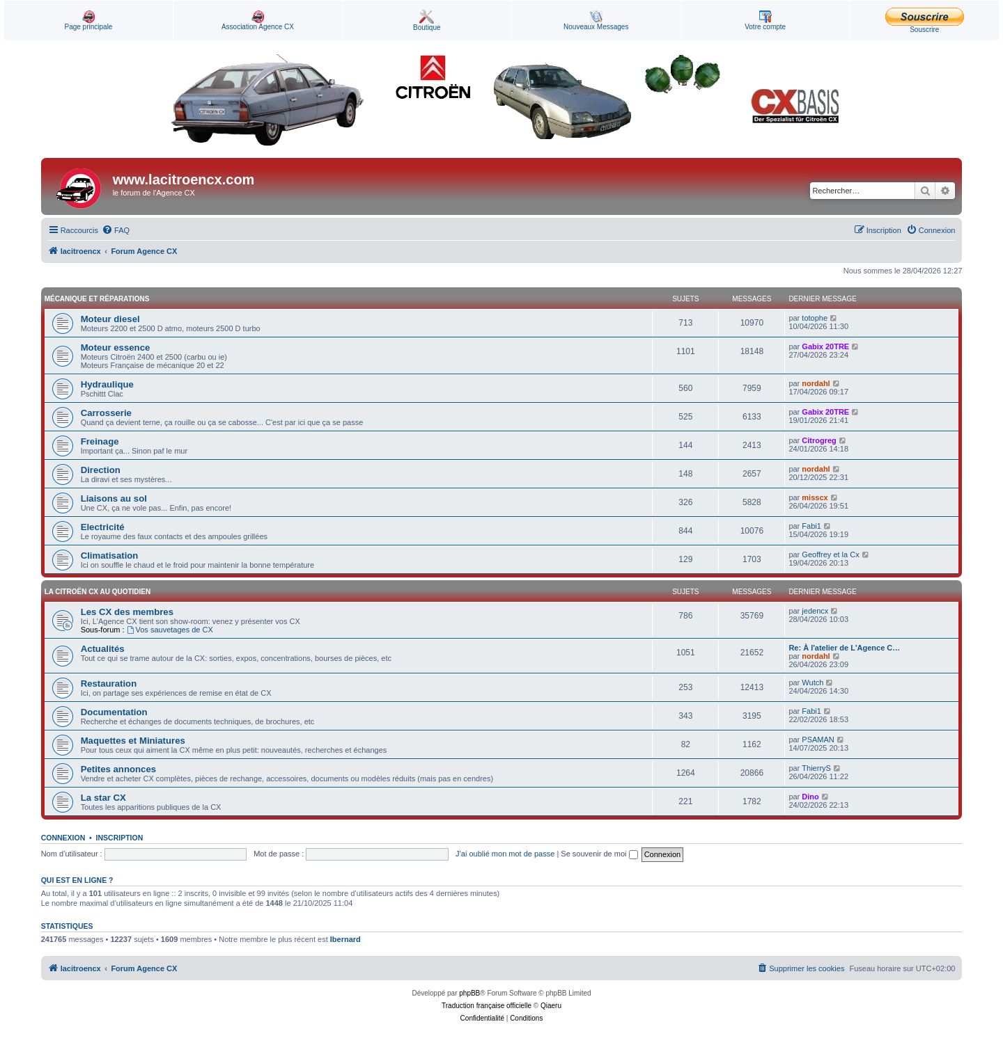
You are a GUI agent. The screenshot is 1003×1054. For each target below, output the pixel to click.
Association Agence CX (257, 20)
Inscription (119, 837)
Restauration (109, 683)
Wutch (812, 682)
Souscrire (924, 20)
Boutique (426, 20)
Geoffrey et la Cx (830, 554)
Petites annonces (118, 769)
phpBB (469, 993)
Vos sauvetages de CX (170, 629)
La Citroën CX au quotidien (98, 592)
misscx (814, 497)
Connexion (63, 837)
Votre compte (765, 20)
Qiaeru (551, 1005)
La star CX (103, 797)
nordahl (816, 383)
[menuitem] (116, 230)
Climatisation (110, 555)
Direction (100, 470)
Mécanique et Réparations (97, 299)
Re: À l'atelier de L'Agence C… (844, 648)
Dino (810, 796)
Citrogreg (819, 440)
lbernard (345, 939)
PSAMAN (818, 739)
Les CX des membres (127, 612)
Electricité (103, 527)
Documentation (114, 712)
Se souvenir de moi (599, 853)
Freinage (100, 441)
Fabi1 (811, 526)
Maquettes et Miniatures (133, 740)
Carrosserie (106, 413)
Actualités (103, 649)
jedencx (815, 611)
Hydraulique (107, 384)
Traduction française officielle (486, 1005)
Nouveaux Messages (595, 20)
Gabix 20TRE (825, 346)
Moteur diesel (110, 319)
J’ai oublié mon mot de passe (505, 853)
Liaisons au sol (114, 498)
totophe (814, 318)
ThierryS (816, 768)
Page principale (88, 20)
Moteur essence (115, 347)
